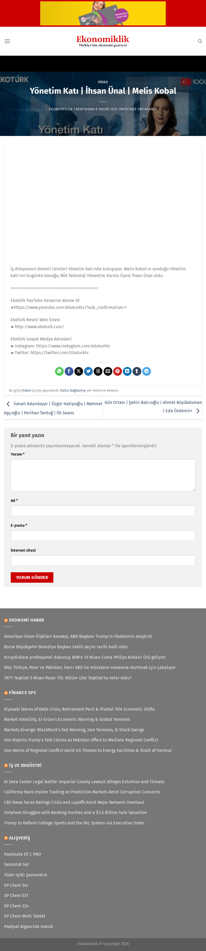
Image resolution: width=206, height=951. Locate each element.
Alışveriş (19, 837)
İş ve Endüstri (25, 765)
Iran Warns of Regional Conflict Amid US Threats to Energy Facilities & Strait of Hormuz (88, 750)
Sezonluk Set (16, 864)
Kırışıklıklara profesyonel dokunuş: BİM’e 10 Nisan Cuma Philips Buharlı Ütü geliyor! (85, 657)
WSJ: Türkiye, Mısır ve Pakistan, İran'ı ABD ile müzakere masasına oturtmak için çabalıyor (90, 667)
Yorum (17, 454)
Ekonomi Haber (26, 620)
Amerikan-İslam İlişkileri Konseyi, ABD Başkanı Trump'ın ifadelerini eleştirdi (78, 636)
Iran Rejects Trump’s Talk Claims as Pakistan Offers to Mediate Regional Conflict (81, 739)
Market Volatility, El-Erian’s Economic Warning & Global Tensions (67, 719)
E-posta (19, 525)
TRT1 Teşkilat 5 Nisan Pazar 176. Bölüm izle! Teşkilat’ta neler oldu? (67, 677)
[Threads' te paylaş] (98, 371)
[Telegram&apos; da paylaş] (146, 371)
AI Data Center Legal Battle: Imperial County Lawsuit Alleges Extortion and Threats (84, 781)
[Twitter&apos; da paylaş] (88, 371)
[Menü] (7, 41)
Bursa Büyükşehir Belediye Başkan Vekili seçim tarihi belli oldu (66, 646)
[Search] (200, 41)
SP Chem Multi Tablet (24, 916)
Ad (14, 500)
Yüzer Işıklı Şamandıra (25, 874)
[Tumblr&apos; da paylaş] (137, 371)
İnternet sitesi (23, 550)
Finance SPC (22, 692)
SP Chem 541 (16, 885)
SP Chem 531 (16, 895)
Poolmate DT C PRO (22, 854)
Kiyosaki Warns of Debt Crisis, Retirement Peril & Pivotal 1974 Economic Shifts (79, 709)
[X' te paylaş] (78, 371)
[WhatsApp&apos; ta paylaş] (59, 371)
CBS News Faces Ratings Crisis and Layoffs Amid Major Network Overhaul (74, 802)
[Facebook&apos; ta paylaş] (69, 371)
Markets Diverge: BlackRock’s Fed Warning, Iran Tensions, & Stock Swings (74, 729)
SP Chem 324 (16, 905)
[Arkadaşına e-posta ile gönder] (108, 371)
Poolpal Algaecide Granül (28, 926)
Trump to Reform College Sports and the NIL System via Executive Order (74, 822)
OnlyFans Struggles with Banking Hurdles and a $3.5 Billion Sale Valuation (75, 812)
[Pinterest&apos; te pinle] (117, 371)
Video (103, 82)
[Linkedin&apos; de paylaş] (127, 371)
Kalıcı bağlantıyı (73, 390)
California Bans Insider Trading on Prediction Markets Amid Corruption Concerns (82, 791)
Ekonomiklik (61, 109)
